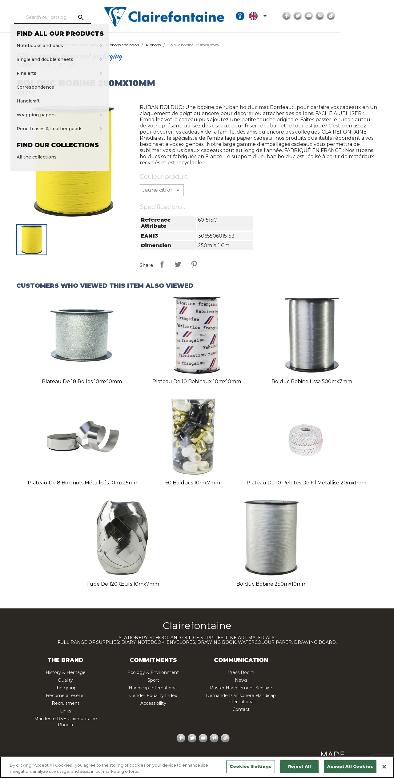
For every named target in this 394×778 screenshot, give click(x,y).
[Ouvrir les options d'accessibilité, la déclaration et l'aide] (283, 16)
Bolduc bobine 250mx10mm (271, 584)
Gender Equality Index (153, 695)
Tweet (178, 264)
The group (65, 688)
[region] (197, 767)
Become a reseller (65, 695)
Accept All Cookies (350, 766)
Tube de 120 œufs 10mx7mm (122, 584)
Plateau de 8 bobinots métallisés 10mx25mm (83, 483)
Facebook (330, 16)
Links (65, 711)
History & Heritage (66, 672)
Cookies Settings (250, 766)
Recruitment (65, 703)
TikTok (374, 16)
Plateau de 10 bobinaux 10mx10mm (196, 381)
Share (162, 264)
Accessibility (153, 703)
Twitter (341, 16)
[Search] (66, 17)
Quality (65, 680)
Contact (241, 709)
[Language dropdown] (302, 16)
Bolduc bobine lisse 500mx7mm (311, 381)
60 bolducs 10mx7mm (192, 483)
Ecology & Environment (153, 672)
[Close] (384, 766)
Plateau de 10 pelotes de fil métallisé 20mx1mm (306, 483)
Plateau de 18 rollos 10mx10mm (82, 381)
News (241, 680)
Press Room (240, 672)
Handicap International (153, 688)
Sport (153, 680)
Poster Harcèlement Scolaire (241, 688)
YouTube (352, 16)
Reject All (299, 766)
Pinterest (363, 16)
